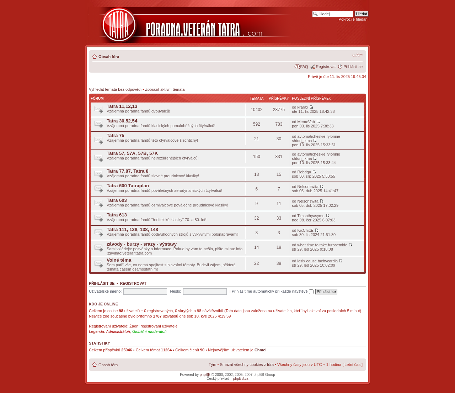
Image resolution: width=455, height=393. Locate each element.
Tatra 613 (117, 215)
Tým (212, 364)
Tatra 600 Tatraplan (128, 185)
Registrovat (326, 66)
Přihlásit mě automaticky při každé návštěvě (273, 291)
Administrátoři (118, 331)
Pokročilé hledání (354, 19)
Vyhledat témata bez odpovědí (115, 89)
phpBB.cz (240, 379)
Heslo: (175, 291)
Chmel (261, 350)
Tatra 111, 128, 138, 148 (132, 229)
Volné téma (119, 260)
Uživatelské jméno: (105, 291)
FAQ (304, 66)
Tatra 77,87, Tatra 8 (128, 171)
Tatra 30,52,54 (122, 121)
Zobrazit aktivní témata (164, 89)
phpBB (205, 375)
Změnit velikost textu (357, 55)
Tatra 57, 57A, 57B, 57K (132, 153)
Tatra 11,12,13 (122, 106)
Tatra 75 (115, 135)
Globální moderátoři (149, 331)
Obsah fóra (108, 56)
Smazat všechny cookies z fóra (247, 364)
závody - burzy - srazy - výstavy (142, 244)
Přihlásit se (353, 66)
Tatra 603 (117, 200)
